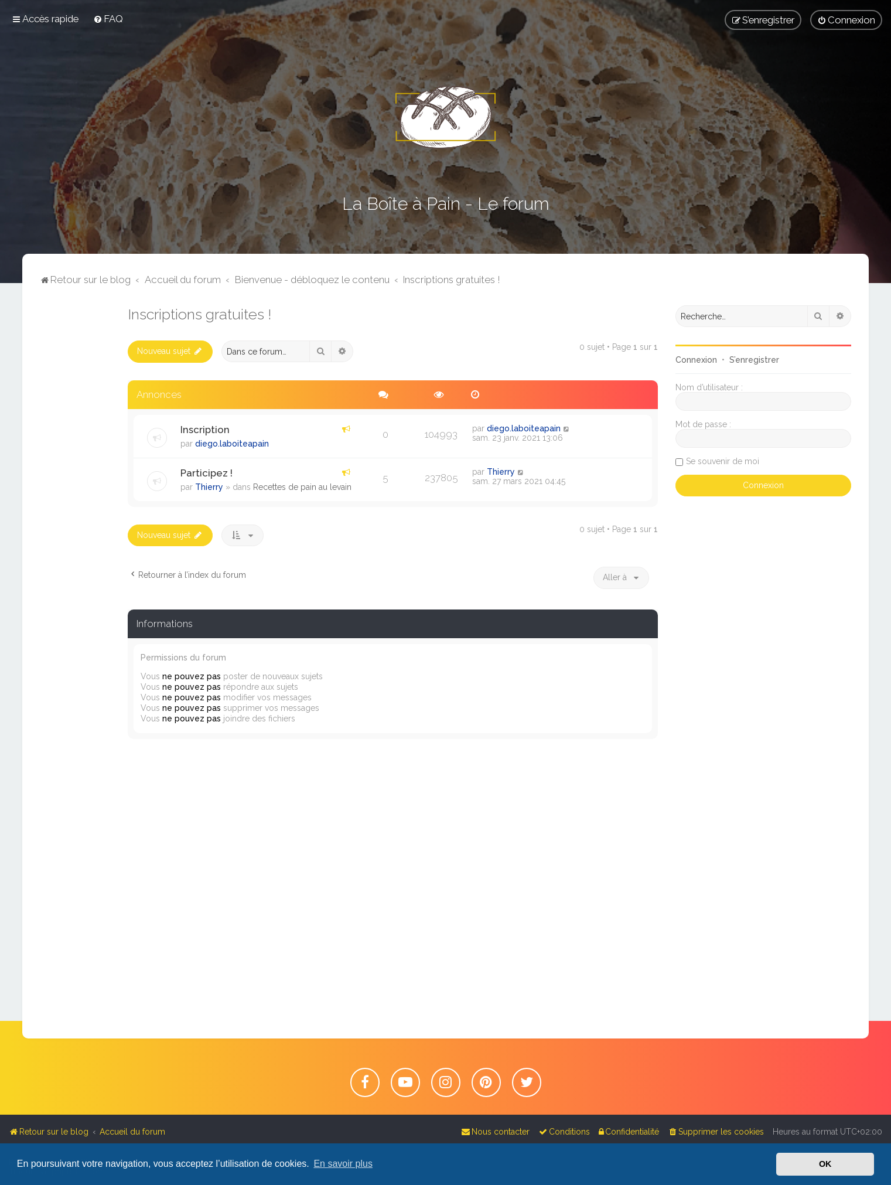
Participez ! (206, 473)
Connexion (696, 360)
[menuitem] (108, 19)
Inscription (205, 429)
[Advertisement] (75, 481)
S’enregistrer (754, 360)
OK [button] (825, 1164)
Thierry (209, 487)
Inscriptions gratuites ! (199, 314)
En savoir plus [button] (343, 1164)
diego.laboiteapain (232, 443)
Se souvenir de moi (722, 461)
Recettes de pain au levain (302, 487)
